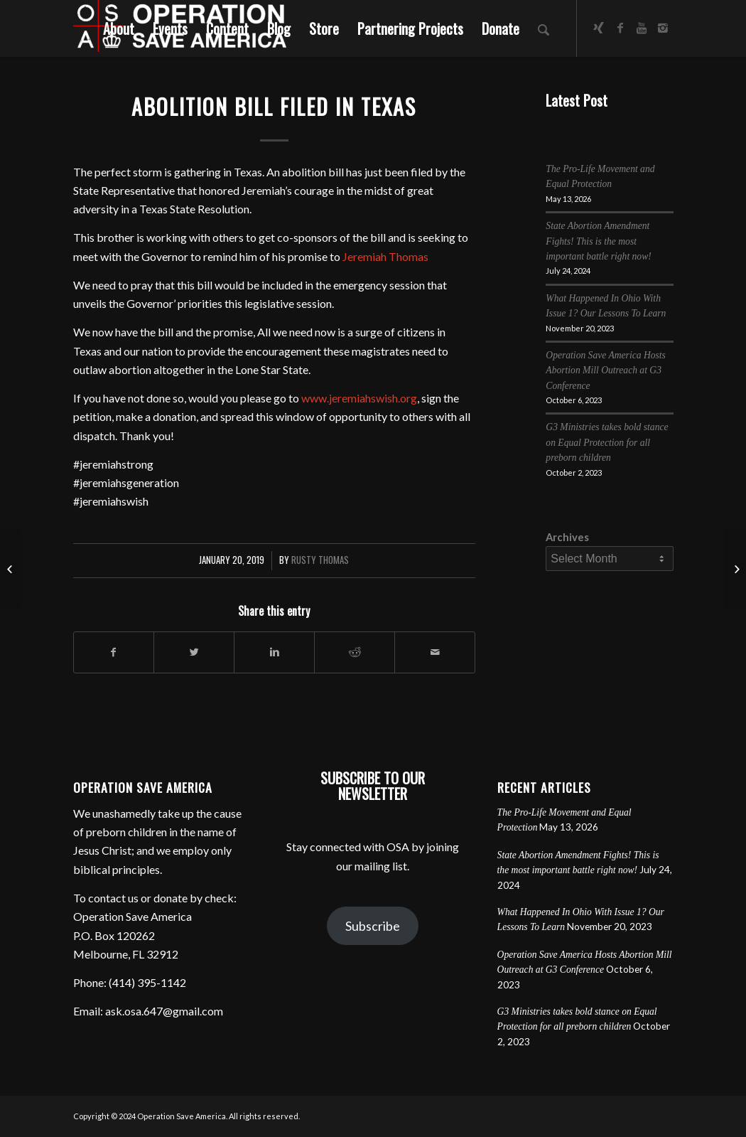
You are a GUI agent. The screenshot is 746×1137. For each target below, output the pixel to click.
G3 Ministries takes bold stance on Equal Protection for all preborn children (607, 442)
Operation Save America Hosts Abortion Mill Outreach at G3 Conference (606, 370)
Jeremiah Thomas (385, 256)
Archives (567, 536)
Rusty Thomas (320, 560)
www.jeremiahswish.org (359, 398)
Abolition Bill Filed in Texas (273, 106)
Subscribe (372, 926)
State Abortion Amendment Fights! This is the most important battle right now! (598, 241)
